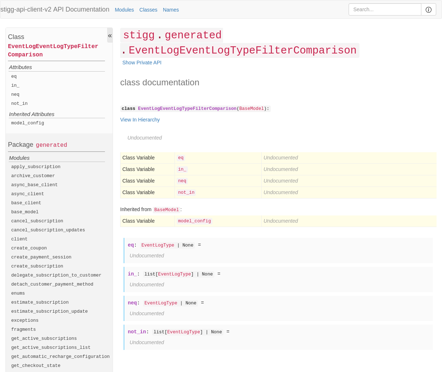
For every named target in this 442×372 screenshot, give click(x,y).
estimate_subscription (40, 302)
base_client (26, 203)
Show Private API (141, 62)
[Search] (385, 9)
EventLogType (158, 245)
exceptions (25, 320)
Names (171, 10)
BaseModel (251, 108)
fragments (23, 329)
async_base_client (34, 185)
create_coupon (29, 248)
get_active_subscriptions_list (50, 347)
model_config (27, 123)
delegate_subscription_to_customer (56, 275)
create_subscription (37, 266)
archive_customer (33, 176)
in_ (15, 85)
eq (14, 76)
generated (51, 145)
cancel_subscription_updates (48, 230)
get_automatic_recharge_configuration (60, 356)
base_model (25, 212)
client (19, 239)
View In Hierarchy (140, 120)
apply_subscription (35, 167)
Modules (124, 10)
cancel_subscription (37, 221)
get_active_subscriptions (44, 338)
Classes (148, 10)
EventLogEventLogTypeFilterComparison (53, 50)
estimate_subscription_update (49, 311)
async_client (27, 194)
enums (18, 293)
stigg (139, 36)
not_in (19, 103)
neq (15, 94)
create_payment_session (41, 257)
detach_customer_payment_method (52, 284)
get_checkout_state (35, 365)
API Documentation (81, 9)
